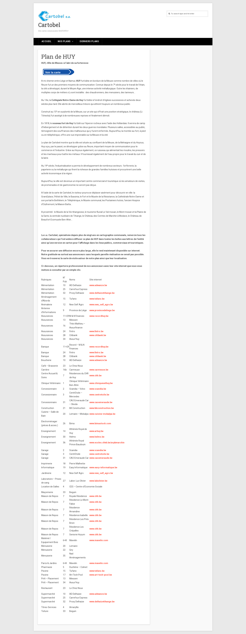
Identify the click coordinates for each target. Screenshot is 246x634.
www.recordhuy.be (98, 316)
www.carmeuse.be (98, 369)
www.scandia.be (97, 389)
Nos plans (64, 41)
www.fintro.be (96, 331)
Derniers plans (89, 41)
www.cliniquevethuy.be (101, 383)
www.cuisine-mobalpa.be (102, 414)
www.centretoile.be (99, 394)
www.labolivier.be (98, 481)
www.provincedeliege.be (102, 310)
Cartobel (49, 25)
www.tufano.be (96, 298)
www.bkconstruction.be (101, 408)
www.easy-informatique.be (103, 467)
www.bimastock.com (100, 423)
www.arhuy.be (96, 431)
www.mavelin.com (98, 540)
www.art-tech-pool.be (100, 575)
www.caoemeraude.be (100, 402)
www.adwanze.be (98, 285)
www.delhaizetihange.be (102, 293)
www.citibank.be (97, 335)
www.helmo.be (96, 437)
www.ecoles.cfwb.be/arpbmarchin (106, 442)
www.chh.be (95, 375)
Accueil (46, 41)
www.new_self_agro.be (101, 304)
